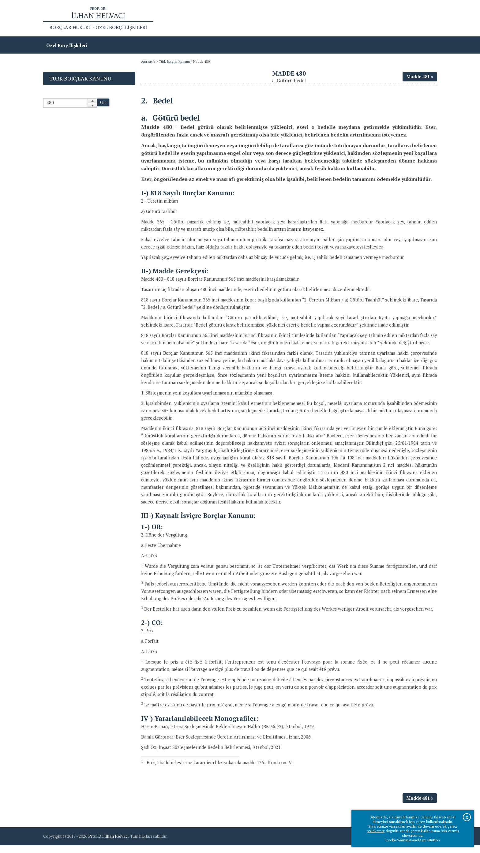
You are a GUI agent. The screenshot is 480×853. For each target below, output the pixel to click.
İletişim (425, 18)
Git (103, 103)
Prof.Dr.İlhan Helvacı (388, 18)
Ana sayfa (348, 18)
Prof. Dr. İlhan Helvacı (108, 844)
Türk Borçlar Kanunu (174, 62)
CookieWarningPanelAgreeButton (412, 840)
